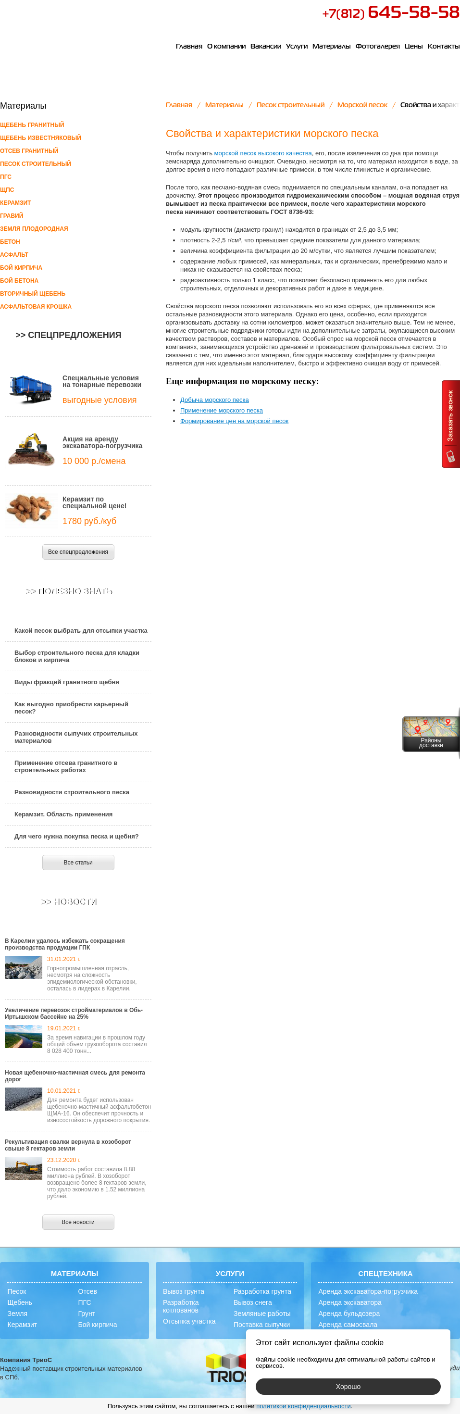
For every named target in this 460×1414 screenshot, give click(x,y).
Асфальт (14, 254)
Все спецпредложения (78, 552)
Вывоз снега (253, 1302)
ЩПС (7, 190)
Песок (16, 1291)
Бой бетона (19, 280)
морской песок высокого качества (263, 153)
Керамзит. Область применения (63, 814)
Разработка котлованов (181, 1306)
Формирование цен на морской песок (234, 421)
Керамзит (15, 203)
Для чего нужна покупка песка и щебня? (76, 836)
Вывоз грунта (183, 1291)
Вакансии (265, 47)
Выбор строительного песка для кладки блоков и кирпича (76, 656)
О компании (226, 47)
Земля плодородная (34, 228)
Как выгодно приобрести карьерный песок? (71, 708)
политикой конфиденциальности (303, 1406)
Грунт (87, 1313)
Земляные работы (262, 1313)
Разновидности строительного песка (71, 792)
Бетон (10, 241)
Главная (189, 47)
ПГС (6, 177)
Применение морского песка (221, 410)
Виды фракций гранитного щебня (66, 682)
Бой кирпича (21, 267)
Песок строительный (35, 164)
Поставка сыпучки (262, 1324)
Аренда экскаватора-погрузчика (368, 1291)
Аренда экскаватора (350, 1302)
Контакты (444, 47)
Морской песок (362, 105)
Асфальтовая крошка (36, 306)
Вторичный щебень (32, 293)
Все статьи (77, 862)
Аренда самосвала (347, 1324)
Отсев (87, 1291)
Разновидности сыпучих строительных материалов (76, 737)
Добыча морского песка (214, 399)
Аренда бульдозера (349, 1313)
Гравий (11, 216)
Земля (17, 1313)
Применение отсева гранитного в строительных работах (65, 766)
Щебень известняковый (40, 138)
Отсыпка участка (189, 1321)
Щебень (19, 1302)
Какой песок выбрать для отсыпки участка (81, 630)
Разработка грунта (262, 1291)
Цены (414, 47)
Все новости (78, 1222)
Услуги (297, 47)
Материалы (331, 47)
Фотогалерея (378, 47)
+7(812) (391, 14)
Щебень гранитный (32, 125)
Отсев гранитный (29, 151)
